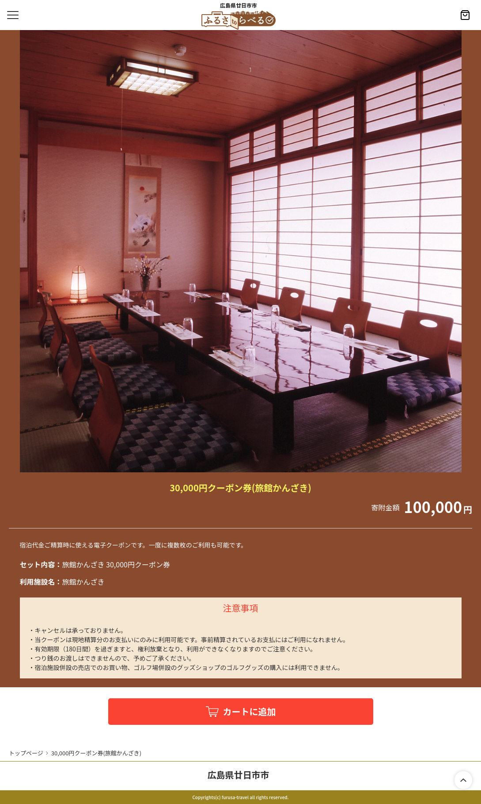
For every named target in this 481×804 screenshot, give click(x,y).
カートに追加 (249, 711)
